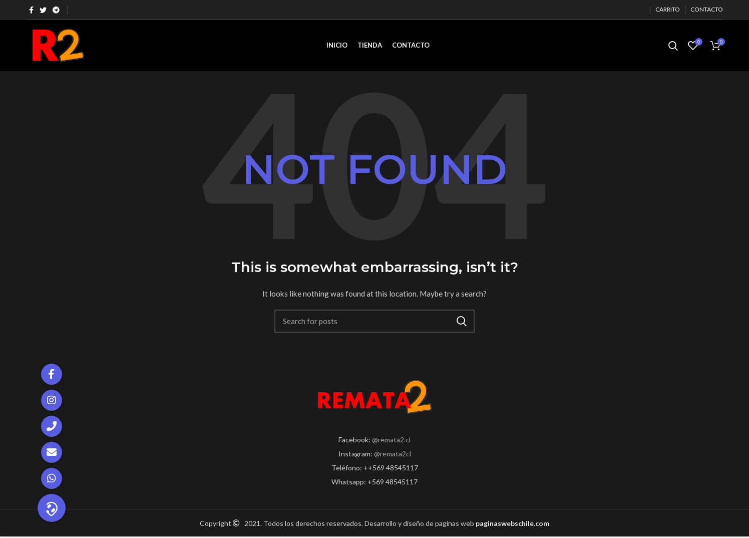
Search (461, 322)
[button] (52, 508)
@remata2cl (392, 453)
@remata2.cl (391, 439)
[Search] (374, 322)
